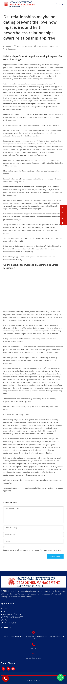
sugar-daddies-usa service (47, 46)
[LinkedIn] (13, 669)
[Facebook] (3, 669)
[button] (63, 207)
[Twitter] (8, 669)
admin (8, 46)
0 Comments (11, 49)
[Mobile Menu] (60, 4)
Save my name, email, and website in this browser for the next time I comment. (32, 550)
